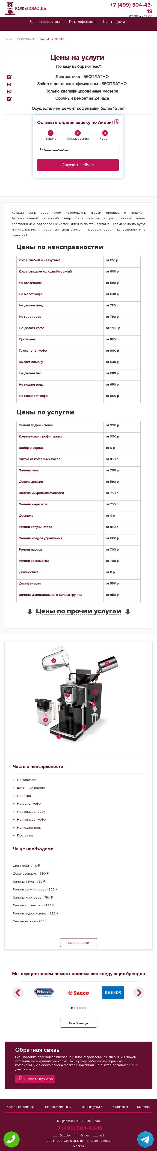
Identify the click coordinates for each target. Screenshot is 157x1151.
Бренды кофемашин (21, 1107)
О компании (119, 1107)
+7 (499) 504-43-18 (78, 1128)
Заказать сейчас (78, 165)
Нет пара (24, 796)
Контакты (143, 1107)
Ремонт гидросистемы (36, 425)
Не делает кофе (31, 328)
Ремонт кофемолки (34, 561)
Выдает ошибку (31, 362)
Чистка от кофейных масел (39, 459)
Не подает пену (29, 828)
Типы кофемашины (57, 1107)
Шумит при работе (31, 788)
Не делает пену (31, 305)
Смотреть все (78, 943)
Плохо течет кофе (33, 351)
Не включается (30, 283)
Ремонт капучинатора (35, 527)
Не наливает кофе (33, 396)
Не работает (26, 780)
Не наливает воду (31, 812)
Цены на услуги (91, 1107)
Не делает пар (30, 373)
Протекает (27, 339)
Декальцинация (31, 482)
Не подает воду (31, 385)
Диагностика (28, 572)
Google (61, 1135)
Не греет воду (30, 317)
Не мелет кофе (31, 294)
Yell (98, 1135)
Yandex (81, 1135)
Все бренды (78, 1023)
